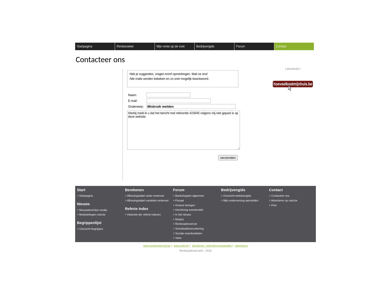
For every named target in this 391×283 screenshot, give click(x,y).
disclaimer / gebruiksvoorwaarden (212, 245)
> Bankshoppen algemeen (188, 195)
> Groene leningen (184, 205)
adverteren (241, 245)
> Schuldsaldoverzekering (188, 228)
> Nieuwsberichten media (92, 209)
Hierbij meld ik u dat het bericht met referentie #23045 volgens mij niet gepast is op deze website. (183, 130)
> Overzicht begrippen (90, 228)
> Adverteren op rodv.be (283, 200)
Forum (240, 46)
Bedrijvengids (205, 46)
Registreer (78, 5)
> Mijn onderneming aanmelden (239, 200)
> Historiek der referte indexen (143, 214)
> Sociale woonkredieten (187, 233)
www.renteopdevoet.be (156, 245)
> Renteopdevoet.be (185, 223)
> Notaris (178, 219)
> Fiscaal (178, 200)
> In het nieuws (182, 214)
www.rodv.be (181, 245)
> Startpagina (85, 195)
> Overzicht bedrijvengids (236, 195)
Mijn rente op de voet (171, 46)
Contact (281, 46)
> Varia (177, 237)
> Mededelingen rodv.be (91, 214)
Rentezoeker (125, 46)
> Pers (273, 205)
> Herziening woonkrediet (188, 209)
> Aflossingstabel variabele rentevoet (147, 200)
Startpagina (84, 46)
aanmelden (312, 5)
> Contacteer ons (279, 195)
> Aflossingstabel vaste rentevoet (144, 195)
